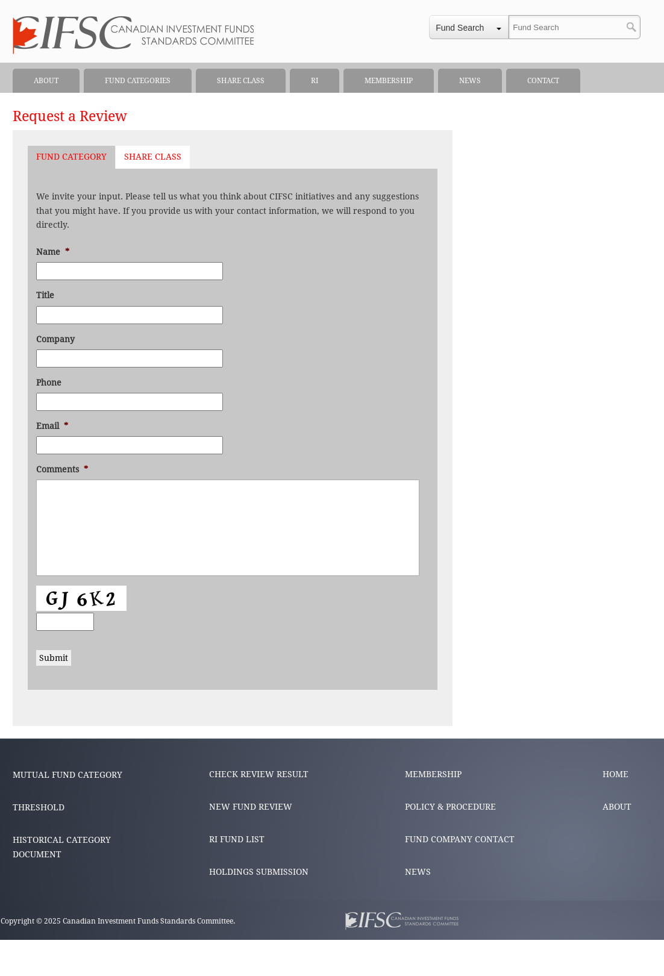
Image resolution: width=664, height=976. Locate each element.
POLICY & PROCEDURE (450, 807)
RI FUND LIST (237, 839)
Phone (48, 382)
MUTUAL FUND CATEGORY (67, 775)
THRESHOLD (38, 807)
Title (45, 295)
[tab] (71, 157)
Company (55, 339)
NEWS (418, 872)
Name (52, 252)
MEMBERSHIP (433, 774)
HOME (615, 774)
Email (52, 426)
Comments (62, 469)
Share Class (152, 156)
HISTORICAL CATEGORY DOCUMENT (62, 847)
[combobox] (469, 27)
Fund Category (71, 156)
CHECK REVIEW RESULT (259, 774)
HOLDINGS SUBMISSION (259, 872)
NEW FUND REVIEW (250, 807)
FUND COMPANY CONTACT (460, 839)
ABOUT (617, 807)
